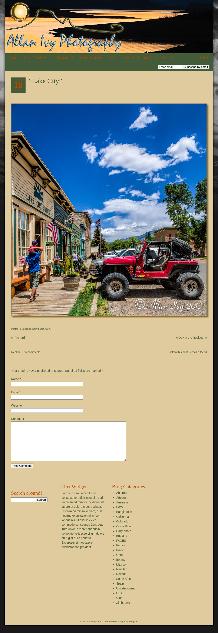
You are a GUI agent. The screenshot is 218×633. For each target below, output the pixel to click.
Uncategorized (125, 596)
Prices (150, 58)
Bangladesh (124, 519)
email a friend (198, 352)
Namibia (121, 577)
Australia (122, 510)
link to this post (178, 352)
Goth (119, 562)
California (122, 524)
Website (16, 405)
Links (112, 58)
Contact (131, 58)
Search (201, 58)
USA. (48, 329)
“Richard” (18, 337)
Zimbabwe (123, 610)
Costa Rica (123, 534)
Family (120, 553)
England (121, 543)
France (121, 558)
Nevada (121, 581)
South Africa (124, 586)
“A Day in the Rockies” (191, 337)
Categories (62, 58)
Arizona (121, 505)
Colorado (26, 329)
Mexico (121, 572)
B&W (119, 514)
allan (17, 352)
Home (14, 58)
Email (15, 392)
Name (15, 379)
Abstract (121, 500)
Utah (119, 605)
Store (167, 58)
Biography (35, 58)
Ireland (120, 567)
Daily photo (38, 329)
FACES (121, 548)
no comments (32, 352)
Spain (120, 591)
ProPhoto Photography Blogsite (121, 629)
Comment (17, 418)
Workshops (90, 58)
